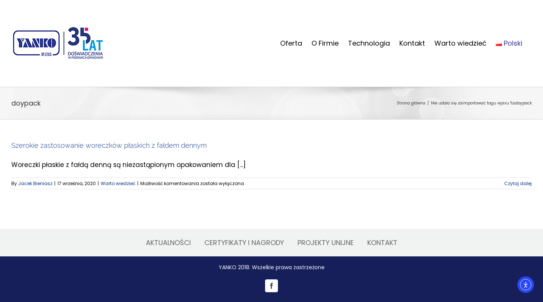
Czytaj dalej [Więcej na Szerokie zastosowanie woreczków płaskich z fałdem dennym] (518, 183)
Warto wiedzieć (118, 183)
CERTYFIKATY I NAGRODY (244, 242)
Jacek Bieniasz (35, 183)
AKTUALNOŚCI (168, 242)
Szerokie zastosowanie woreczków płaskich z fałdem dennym (109, 145)
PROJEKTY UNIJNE (326, 242)
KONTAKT (382, 242)
